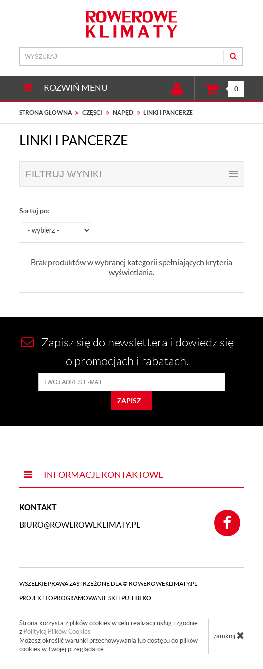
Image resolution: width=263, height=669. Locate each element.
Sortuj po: (34, 211)
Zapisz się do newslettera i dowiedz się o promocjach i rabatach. (127, 351)
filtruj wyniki (132, 174)
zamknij (229, 635)
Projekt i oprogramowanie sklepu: (85, 598)
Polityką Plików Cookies (57, 631)
